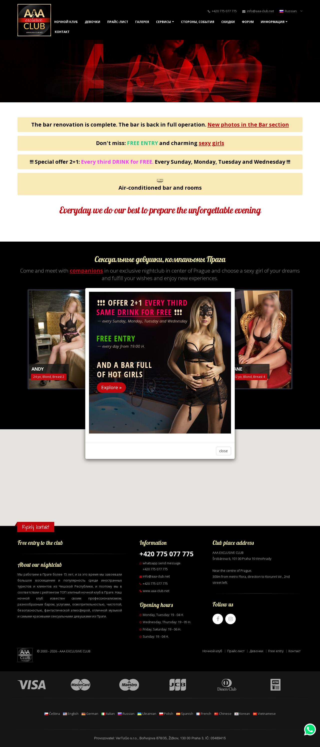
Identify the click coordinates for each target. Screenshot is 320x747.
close (223, 450)
